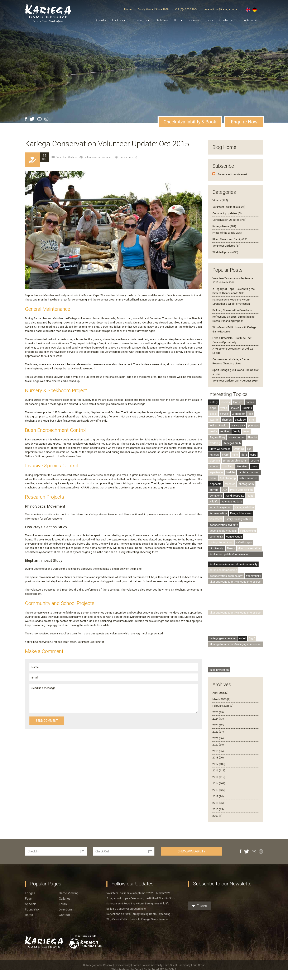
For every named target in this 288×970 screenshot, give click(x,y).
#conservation (218, 513)
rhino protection (219, 669)
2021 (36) (218, 738)
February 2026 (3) (222, 705)
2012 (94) (218, 796)
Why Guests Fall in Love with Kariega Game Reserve (137, 919)
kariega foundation (221, 542)
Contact (226, 20)
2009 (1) (217, 815)
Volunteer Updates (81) (226, 245)
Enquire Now (244, 121)
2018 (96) (218, 757)
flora (244, 454)
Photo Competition (241, 489)
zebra (213, 478)
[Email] (223, 895)
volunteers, (91, 157)
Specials (31, 904)
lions (250, 495)
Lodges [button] (118, 20)
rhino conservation (249, 548)
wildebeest (238, 413)
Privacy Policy (123, 965)
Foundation (248, 20)
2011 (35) (218, 802)
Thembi (252, 437)
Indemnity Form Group (192, 965)
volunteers (216, 519)
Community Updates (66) (227, 213)
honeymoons (236, 437)
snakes (234, 408)
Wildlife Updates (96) (225, 252)
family (236, 431)
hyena (223, 408)
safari (242, 638)
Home (127, 9)
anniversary (238, 425)
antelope (240, 419)
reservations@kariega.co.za (220, 9)
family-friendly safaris (238, 519)
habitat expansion (248, 472)
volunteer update (232, 501)
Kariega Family (232, 443)
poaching (227, 466)
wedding (215, 443)
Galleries (162, 20)
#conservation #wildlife (224, 524)
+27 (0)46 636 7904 (186, 9)
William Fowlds (219, 425)
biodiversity (217, 548)
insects (225, 402)
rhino (235, 454)
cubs (253, 454)
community (216, 536)
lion (249, 448)
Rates (194, 20)
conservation (105, 157)
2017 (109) (218, 764)
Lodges (30, 893)
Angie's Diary (217, 437)
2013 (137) (218, 789)
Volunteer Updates (67, 157)
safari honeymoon (220, 507)
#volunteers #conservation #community (233, 564)
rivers (225, 454)
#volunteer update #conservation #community (229, 555)
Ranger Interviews (240, 513)
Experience (140, 20)
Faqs (28, 898)
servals (224, 413)
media (213, 431)
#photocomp (228, 478)
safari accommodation (223, 570)
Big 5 (252, 638)
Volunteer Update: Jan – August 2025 (235, 380)
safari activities (248, 478)
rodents (247, 408)
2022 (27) (218, 731)
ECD (224, 489)
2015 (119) (218, 777)
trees (246, 431)
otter (252, 419)
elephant (215, 460)
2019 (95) (218, 751)
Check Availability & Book (190, 121)
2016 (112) (218, 770)
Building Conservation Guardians (232, 310)
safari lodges (244, 542)
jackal (213, 413)
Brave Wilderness (220, 448)
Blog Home (224, 147)
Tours (209, 20)
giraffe (255, 460)
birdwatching (248, 530)
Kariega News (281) (224, 226)
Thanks (199, 906)
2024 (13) (218, 718)
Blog (178, 20)
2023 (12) (218, 725)
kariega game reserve (222, 638)
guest (254, 466)
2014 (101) (218, 783)
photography (246, 484)
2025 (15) (218, 712)
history (214, 402)
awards (214, 419)
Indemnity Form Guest (164, 965)
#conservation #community (226, 575)
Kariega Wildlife (244, 507)
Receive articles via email (233, 174)
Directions (66, 909)
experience (216, 472)
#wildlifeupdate (234, 495)
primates (253, 425)
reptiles (224, 431)
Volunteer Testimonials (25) (228, 206)
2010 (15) (218, 809)
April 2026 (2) (220, 692)
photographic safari (235, 460)
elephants (215, 484)
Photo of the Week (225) (227, 232)
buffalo (214, 489)
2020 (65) (218, 744)
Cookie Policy (141, 965)
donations (216, 495)
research (230, 484)
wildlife (214, 501)
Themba (227, 419)
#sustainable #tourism (223, 530)
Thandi (231, 548)
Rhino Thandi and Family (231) (230, 239)
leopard (238, 402)
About (101, 20)
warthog (239, 448)
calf (251, 413)
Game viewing (68, 893)
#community (253, 575)
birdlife (230, 472)
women (214, 466)
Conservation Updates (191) (229, 219)
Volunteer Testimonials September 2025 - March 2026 (138, 893)
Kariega (214, 454)
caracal (250, 402)
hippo (213, 408)
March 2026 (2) (221, 699)
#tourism (242, 466)
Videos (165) (220, 200)
